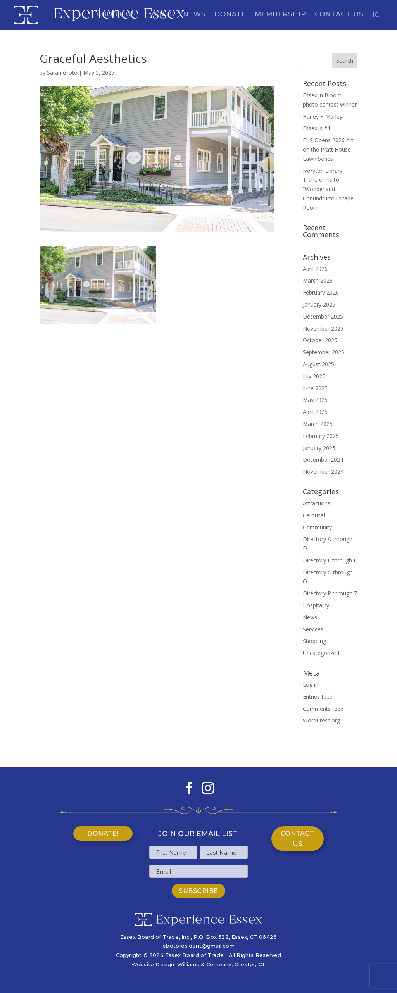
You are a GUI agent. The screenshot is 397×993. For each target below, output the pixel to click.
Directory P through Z (330, 593)
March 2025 (318, 424)
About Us (116, 14)
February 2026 (321, 292)
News (194, 14)
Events (159, 14)
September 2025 (323, 352)
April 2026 (315, 268)
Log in (310, 684)
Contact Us (339, 14)
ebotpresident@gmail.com (198, 946)
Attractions (316, 503)
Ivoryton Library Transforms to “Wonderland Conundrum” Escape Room (328, 189)
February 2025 (321, 436)
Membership (280, 14)
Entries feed (318, 696)
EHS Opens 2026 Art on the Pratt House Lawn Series (328, 149)
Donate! (103, 833)
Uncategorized (321, 653)
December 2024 (323, 459)
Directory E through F (330, 560)
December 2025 (323, 316)
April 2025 (315, 411)
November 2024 (323, 471)
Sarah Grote (62, 72)
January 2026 (319, 304)
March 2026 (318, 280)
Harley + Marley (322, 116)
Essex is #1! (317, 128)
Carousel (314, 515)
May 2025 (315, 399)
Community (317, 527)
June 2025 (315, 388)
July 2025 (314, 376)
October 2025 (320, 340)
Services (313, 629)
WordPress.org (321, 720)
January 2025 (319, 448)
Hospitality (316, 605)
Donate (230, 14)
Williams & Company (204, 964)
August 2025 (318, 364)
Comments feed (323, 708)
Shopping (314, 641)
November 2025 (323, 328)
